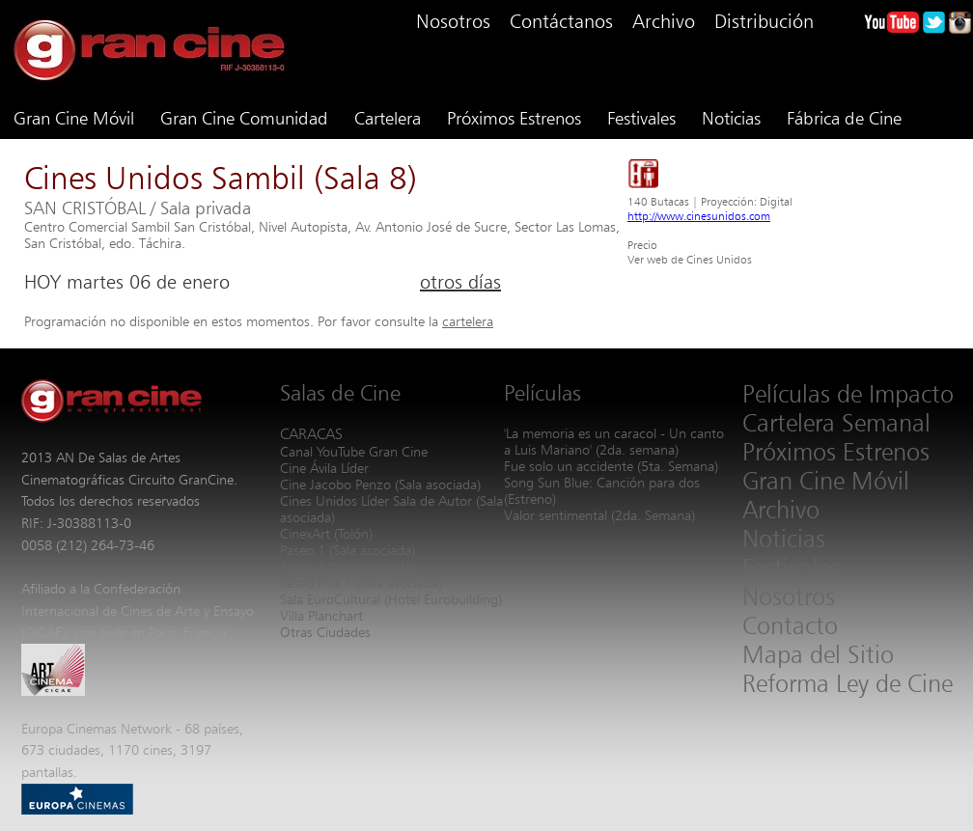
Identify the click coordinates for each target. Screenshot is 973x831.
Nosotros (453, 21)
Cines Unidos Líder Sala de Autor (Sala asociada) (391, 508)
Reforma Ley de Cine (847, 683)
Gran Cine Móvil (74, 117)
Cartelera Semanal (836, 422)
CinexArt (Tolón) (326, 533)
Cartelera (387, 117)
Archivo (663, 21)
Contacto (790, 625)
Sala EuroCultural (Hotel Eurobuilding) (391, 599)
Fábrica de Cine (844, 117)
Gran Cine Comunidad (244, 117)
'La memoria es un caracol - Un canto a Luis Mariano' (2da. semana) (614, 441)
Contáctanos (561, 21)
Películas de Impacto (848, 393)
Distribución (764, 21)
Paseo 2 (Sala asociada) (347, 566)
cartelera (467, 321)
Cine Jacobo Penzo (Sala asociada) (380, 484)
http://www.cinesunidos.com (698, 215)
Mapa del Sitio (818, 654)
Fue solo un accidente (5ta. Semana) (611, 465)
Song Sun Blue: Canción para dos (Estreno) (602, 490)
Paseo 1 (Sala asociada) (347, 549)
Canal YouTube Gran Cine (354, 451)
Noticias (731, 117)
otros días (460, 281)
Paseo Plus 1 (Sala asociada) (361, 582)
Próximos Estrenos (514, 117)
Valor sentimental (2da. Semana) (599, 515)
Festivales (641, 117)
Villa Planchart (321, 615)
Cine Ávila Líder (324, 467)
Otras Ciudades (325, 631)
